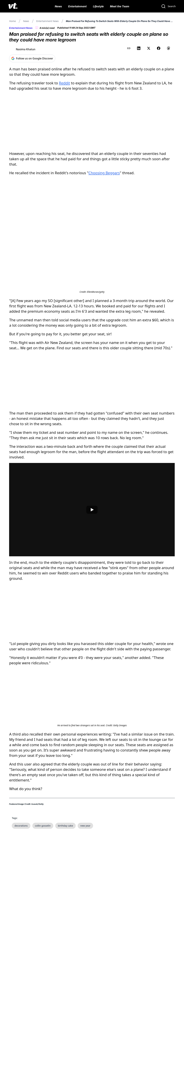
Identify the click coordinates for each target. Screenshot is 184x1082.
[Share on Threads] (168, 48)
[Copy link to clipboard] (128, 48)
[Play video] (92, 571)
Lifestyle (98, 6)
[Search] (168, 6)
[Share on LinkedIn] (138, 48)
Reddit (64, 82)
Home (12, 21)
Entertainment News (47, 21)
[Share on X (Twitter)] (148, 48)
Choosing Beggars (104, 172)
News (58, 6)
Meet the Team (119, 6)
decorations (21, 948)
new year (85, 948)
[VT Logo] (12, 6)
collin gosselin (43, 948)
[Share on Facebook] (158, 48)
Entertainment (77, 6)
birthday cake (65, 948)
